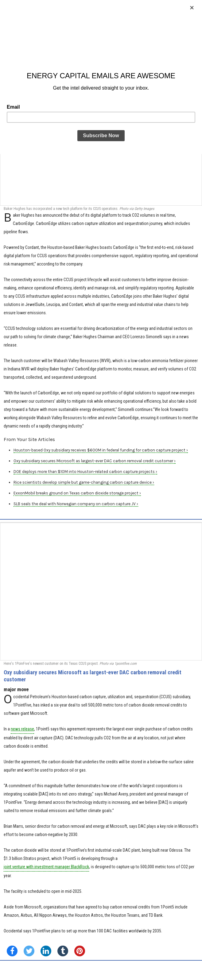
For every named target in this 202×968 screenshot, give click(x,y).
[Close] (191, 7)
